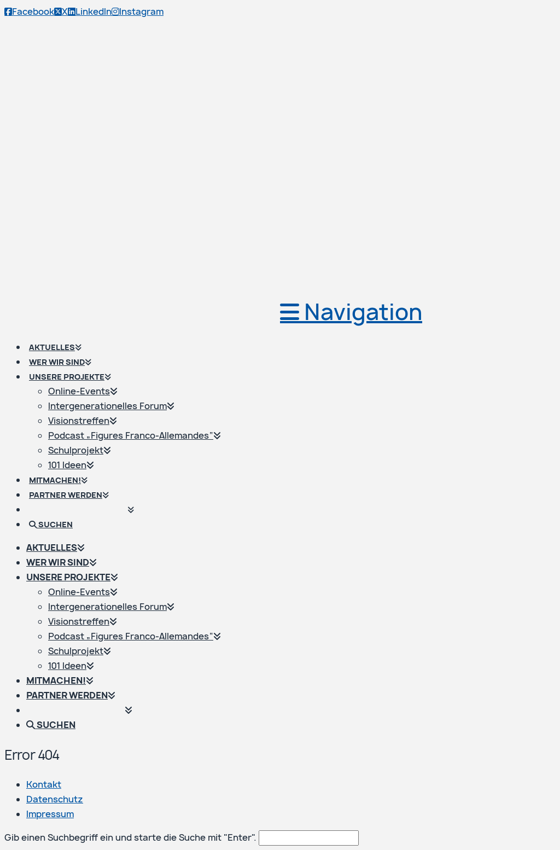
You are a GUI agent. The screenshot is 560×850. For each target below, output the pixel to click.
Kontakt (43, 784)
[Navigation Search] (55, 514)
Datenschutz (54, 799)
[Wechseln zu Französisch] (86, 500)
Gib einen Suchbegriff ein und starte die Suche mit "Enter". (130, 837)
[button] (351, 311)
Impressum (50, 814)
